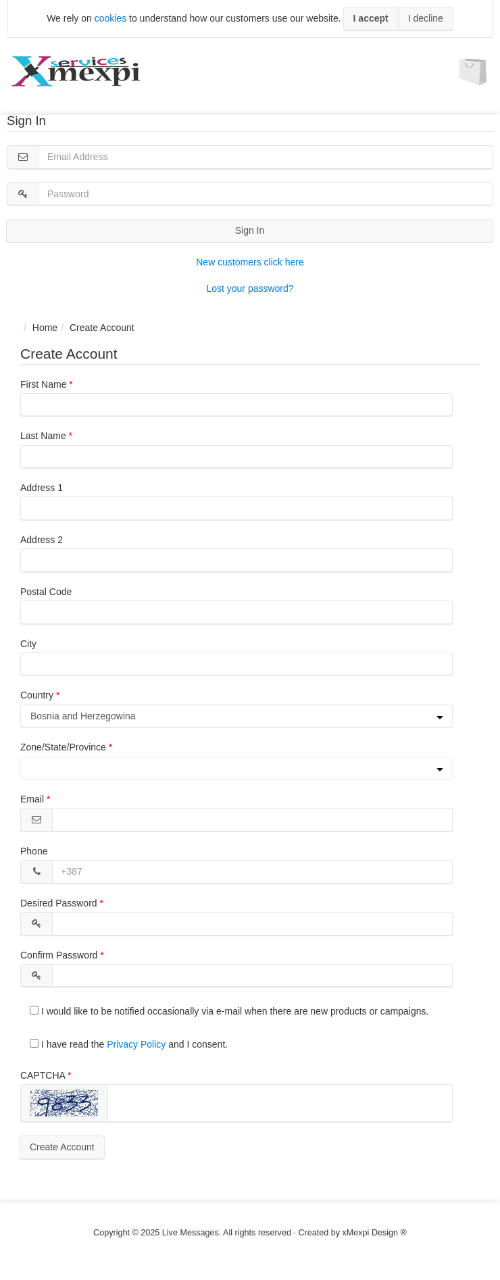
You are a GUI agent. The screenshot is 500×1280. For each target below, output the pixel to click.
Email (32, 799)
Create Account (62, 1147)
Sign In (250, 230)
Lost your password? (249, 288)
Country (36, 695)
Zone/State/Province (63, 747)
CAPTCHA (42, 1075)
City (28, 643)
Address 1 (41, 487)
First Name (43, 384)
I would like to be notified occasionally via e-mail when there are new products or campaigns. (229, 1011)
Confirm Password (58, 955)
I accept (371, 18)
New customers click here (250, 262)
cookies (110, 18)
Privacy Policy (136, 1044)
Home (44, 327)
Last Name (43, 435)
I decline (425, 18)
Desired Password (58, 903)
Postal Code (46, 591)
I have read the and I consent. (129, 1044)
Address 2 (41, 539)
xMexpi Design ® (375, 1232)
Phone (33, 851)
